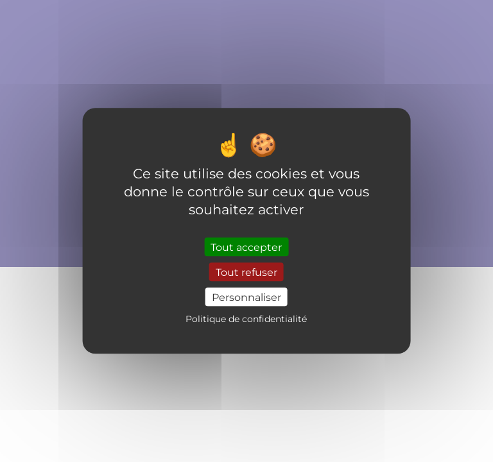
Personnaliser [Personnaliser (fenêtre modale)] (246, 297)
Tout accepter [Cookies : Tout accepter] (246, 246)
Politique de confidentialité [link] (246, 319)
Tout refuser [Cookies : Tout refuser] (246, 271)
